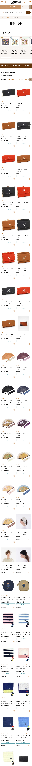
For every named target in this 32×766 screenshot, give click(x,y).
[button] (30, 7)
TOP (2, 17)
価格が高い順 (28, 79)
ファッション (26, 7)
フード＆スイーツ (15, 7)
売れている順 (11, 79)
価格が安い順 (19, 79)
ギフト (6, 7)
